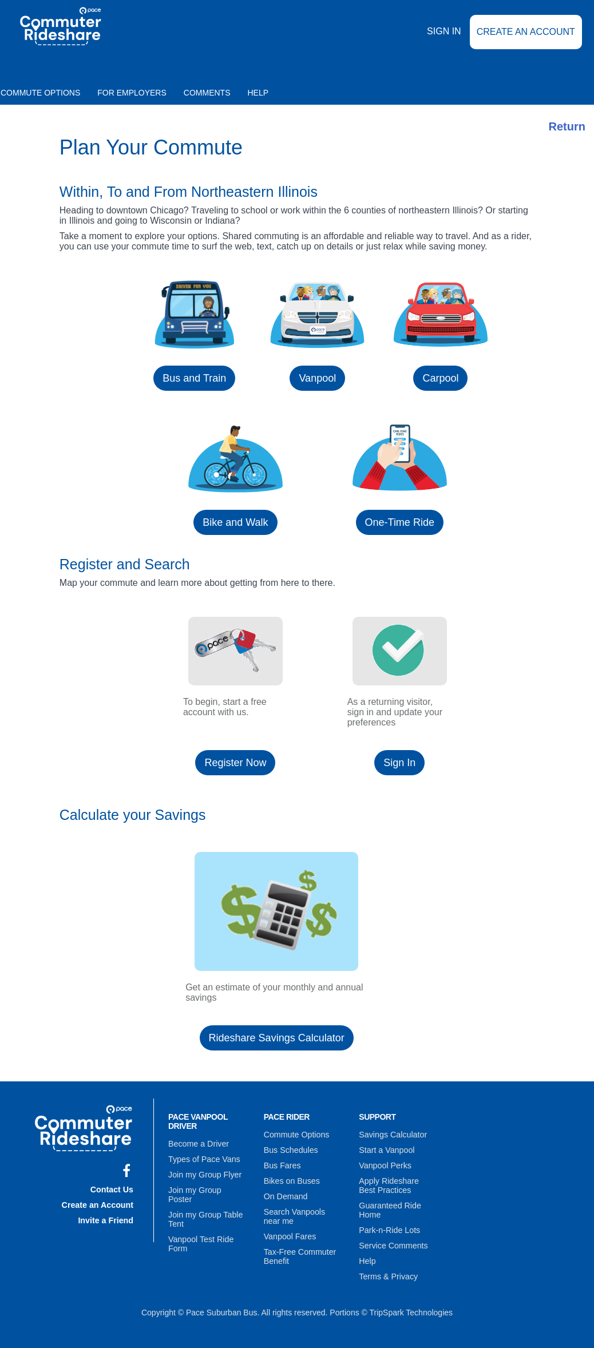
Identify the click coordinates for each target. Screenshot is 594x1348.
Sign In (444, 39)
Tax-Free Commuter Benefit (299, 1252)
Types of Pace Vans (203, 1158)
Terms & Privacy (388, 1271)
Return (567, 126)
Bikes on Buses (291, 1179)
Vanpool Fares (289, 1233)
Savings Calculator (392, 1134)
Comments (207, 92)
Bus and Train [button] (194, 378)
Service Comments (392, 1242)
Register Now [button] (235, 762)
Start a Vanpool (386, 1149)
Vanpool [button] (317, 378)
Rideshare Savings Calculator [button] (276, 1038)
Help (258, 92)
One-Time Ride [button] (399, 522)
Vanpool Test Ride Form (200, 1231)
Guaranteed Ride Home (389, 1208)
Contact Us (112, 1188)
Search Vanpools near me (294, 1213)
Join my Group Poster (206, 1187)
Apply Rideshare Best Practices (397, 1184)
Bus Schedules (290, 1149)
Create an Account (526, 40)
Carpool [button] (440, 378)
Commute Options (296, 1134)
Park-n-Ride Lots (389, 1227)
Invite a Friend (106, 1218)
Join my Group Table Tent (204, 1207)
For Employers (132, 92)
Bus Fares (282, 1164)
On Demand (285, 1194)
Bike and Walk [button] (235, 522)
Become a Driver (198, 1143)
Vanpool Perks (384, 1164)
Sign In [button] (399, 762)
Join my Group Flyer (204, 1172)
